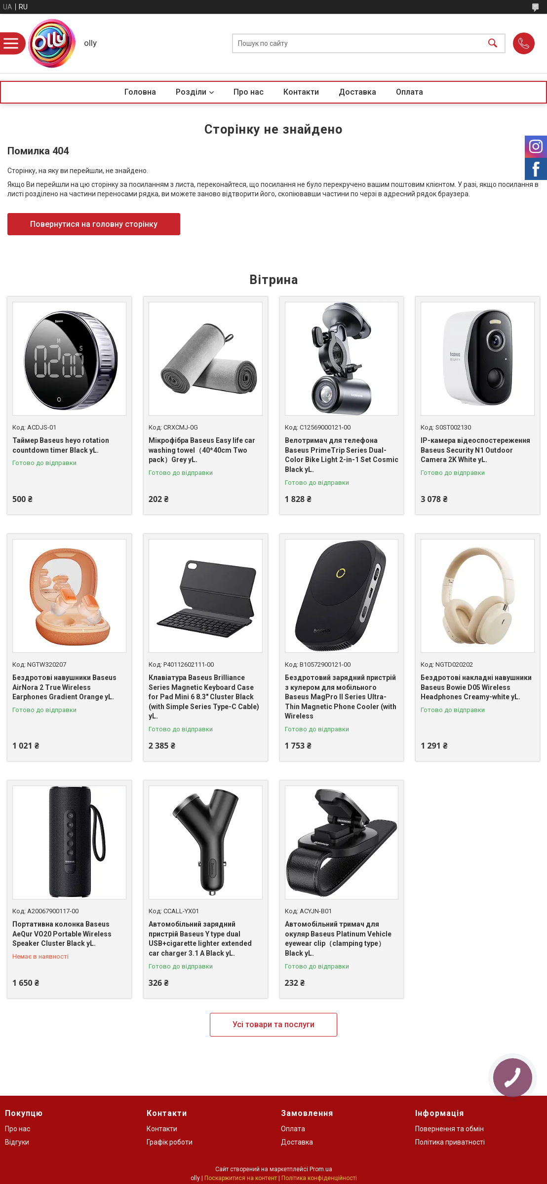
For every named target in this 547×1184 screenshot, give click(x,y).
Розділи (191, 92)
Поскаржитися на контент (240, 1178)
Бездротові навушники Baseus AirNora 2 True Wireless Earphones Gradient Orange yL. (64, 687)
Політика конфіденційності (319, 1178)
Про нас (249, 92)
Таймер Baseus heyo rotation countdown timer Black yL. (60, 445)
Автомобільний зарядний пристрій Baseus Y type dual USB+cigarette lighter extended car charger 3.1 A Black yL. (200, 938)
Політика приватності (450, 1142)
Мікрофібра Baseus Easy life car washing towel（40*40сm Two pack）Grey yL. (202, 450)
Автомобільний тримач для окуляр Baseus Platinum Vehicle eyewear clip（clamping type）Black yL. (338, 938)
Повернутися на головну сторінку (93, 224)
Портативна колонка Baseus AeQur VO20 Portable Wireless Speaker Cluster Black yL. (62, 933)
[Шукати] (493, 44)
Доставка (357, 92)
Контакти (301, 92)
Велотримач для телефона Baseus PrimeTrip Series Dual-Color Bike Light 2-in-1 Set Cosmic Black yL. (341, 454)
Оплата (409, 92)
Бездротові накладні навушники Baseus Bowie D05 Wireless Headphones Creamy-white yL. (476, 687)
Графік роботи (170, 1142)
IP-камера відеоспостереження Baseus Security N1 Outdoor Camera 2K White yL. (475, 450)
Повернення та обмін (449, 1129)
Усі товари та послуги (273, 1024)
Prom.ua (321, 1169)
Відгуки (17, 1142)
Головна (140, 92)
